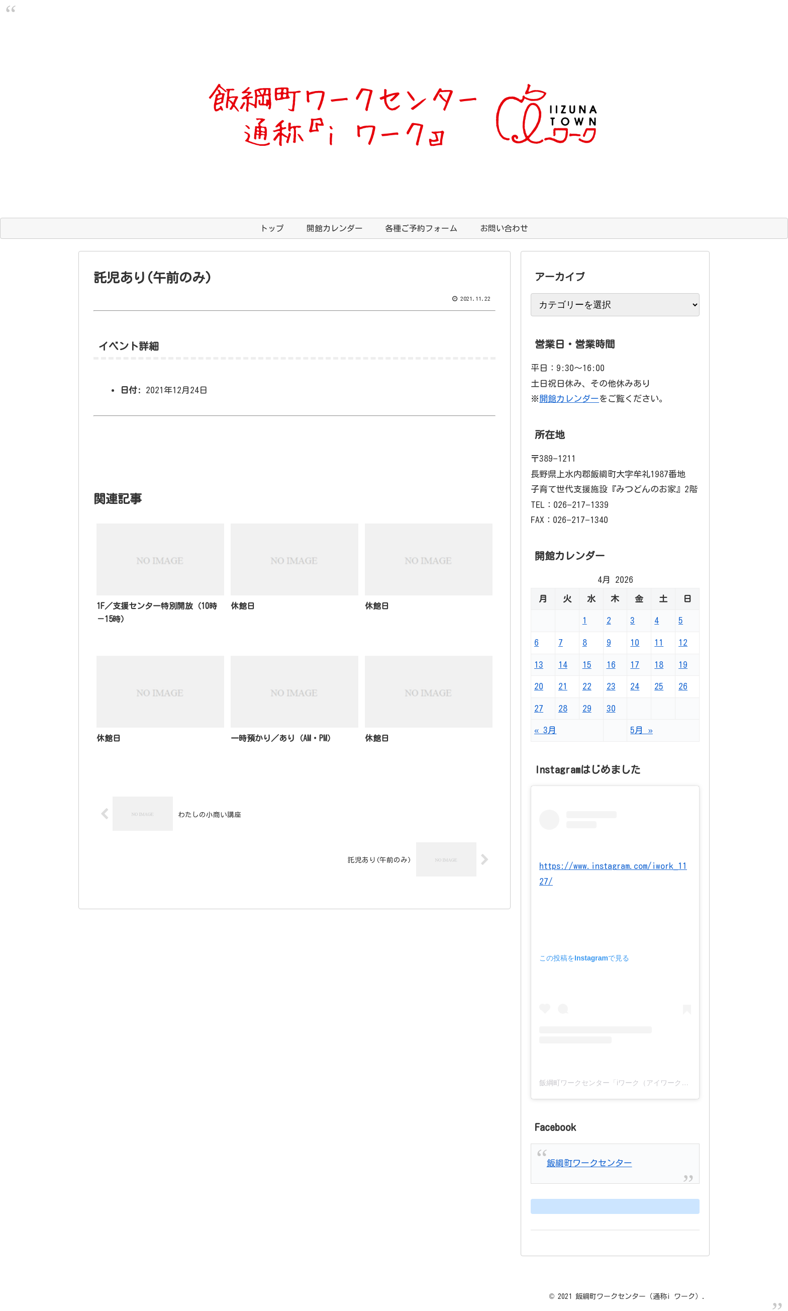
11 (658, 642)
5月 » (641, 730)
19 (682, 664)
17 (634, 664)
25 (658, 686)
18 (658, 664)
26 (682, 686)
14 (562, 664)
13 (538, 664)
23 (611, 686)
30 (611, 708)
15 (587, 664)
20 (538, 686)
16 (611, 664)
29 (587, 708)
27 (538, 708)
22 (587, 686)
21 (562, 686)
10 (634, 642)
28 (562, 708)
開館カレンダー (569, 398)
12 (682, 642)
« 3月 (545, 730)
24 (634, 686)
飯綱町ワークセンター (589, 1163)
